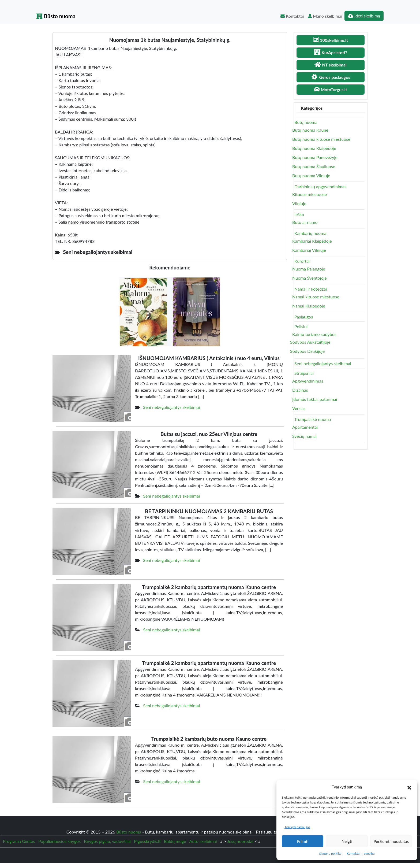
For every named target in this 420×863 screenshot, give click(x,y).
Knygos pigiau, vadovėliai (107, 841)
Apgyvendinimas (307, 380)
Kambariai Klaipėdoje (312, 240)
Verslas (298, 408)
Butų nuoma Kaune (310, 129)
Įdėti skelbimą (364, 15)
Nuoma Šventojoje (309, 277)
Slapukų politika (330, 853)
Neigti (347, 841)
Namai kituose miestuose (315, 296)
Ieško (299, 214)
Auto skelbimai (203, 841)
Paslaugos (303, 316)
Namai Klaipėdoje (308, 305)
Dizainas (300, 389)
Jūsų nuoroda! (240, 841)
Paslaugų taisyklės (273, 831)
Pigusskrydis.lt (147, 841)
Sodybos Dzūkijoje (307, 351)
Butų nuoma (305, 122)
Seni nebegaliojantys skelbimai (171, 407)
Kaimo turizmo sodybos (314, 334)
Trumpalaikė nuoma (312, 419)
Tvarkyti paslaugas (297, 827)
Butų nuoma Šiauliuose (313, 166)
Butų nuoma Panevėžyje (315, 157)
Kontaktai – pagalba (361, 853)
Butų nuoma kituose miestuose (321, 139)
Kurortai (302, 261)
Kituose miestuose (309, 194)
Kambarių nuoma (310, 233)
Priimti (302, 841)
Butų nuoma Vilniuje (311, 175)
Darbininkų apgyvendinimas (320, 186)
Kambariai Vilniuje (309, 250)
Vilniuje (299, 203)
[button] (409, 787)
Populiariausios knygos (59, 841)
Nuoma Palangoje (308, 268)
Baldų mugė (175, 841)
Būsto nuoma (56, 16)
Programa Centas (19, 841)
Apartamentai (305, 426)
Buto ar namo (305, 222)
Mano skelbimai (325, 15)
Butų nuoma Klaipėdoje (314, 148)
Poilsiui (301, 326)
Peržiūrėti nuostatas (391, 841)
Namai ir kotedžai (310, 288)
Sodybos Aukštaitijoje (310, 342)
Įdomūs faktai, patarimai (314, 399)
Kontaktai (292, 15)
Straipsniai (304, 373)
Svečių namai (304, 436)
